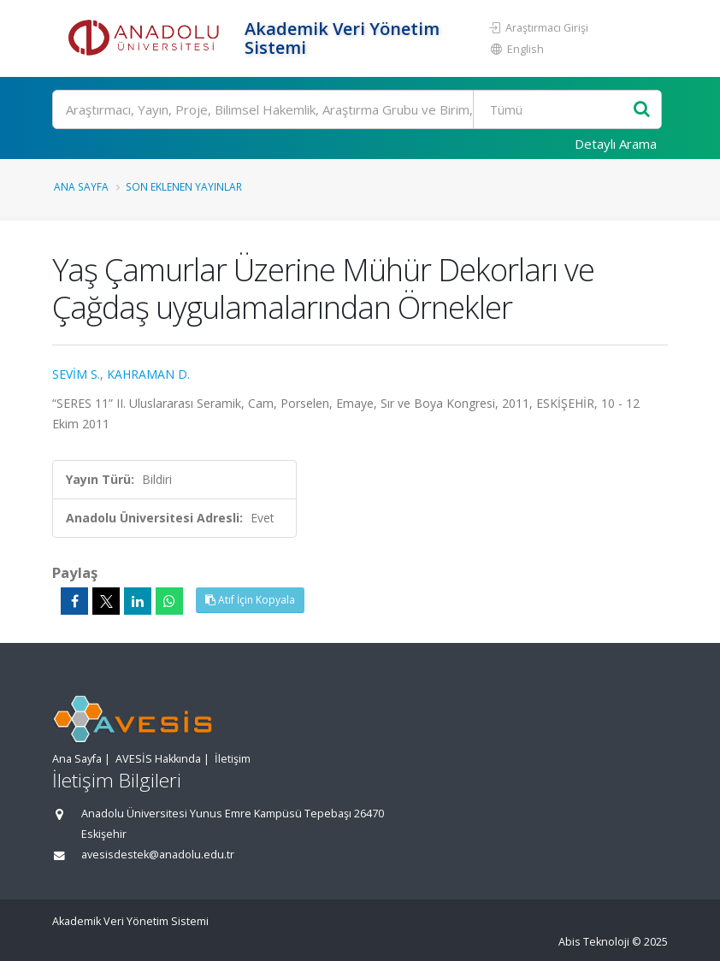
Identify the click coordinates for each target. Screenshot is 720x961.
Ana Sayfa (81, 186)
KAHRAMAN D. (148, 374)
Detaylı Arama (616, 143)
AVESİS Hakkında (158, 759)
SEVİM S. (76, 374)
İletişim (233, 759)
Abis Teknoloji (593, 941)
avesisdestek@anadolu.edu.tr (157, 854)
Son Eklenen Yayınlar (184, 186)
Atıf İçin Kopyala (250, 600)
